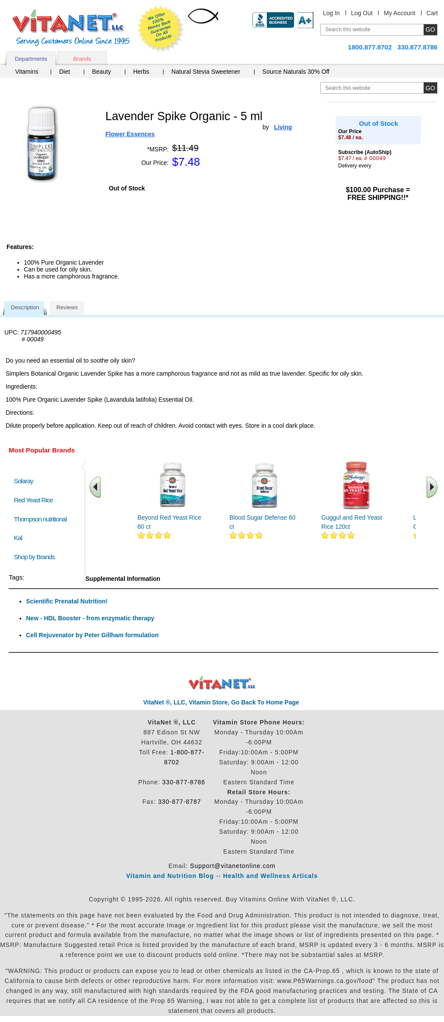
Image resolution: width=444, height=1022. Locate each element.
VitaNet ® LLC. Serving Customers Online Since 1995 (71, 28)
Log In (331, 13)
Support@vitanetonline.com (232, 865)
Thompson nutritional (40, 519)
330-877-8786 (183, 782)
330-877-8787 (179, 801)
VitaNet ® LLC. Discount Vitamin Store (222, 683)
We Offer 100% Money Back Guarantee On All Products (161, 29)
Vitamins (26, 71)
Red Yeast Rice (33, 500)
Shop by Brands (36, 556)
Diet (64, 71)
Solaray (23, 481)
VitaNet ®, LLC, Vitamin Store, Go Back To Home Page (221, 702)
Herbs (141, 71)
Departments (31, 59)
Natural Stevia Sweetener (205, 71)
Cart (432, 13)
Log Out (362, 13)
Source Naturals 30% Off (296, 71)
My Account (399, 13)
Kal (18, 537)
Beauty (101, 71)
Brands (82, 59)
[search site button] (430, 87)
